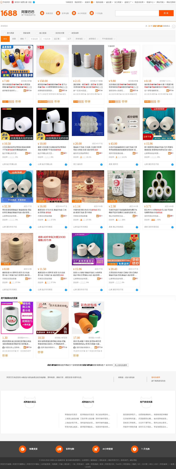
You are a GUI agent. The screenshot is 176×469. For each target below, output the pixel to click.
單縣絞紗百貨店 (71, 414)
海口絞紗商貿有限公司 (104, 414)
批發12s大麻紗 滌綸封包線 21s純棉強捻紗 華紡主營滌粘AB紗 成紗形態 (87, 274)
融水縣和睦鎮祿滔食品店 (163, 419)
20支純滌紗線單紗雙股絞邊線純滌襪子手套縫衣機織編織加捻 (16, 148)
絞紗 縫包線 (129, 377)
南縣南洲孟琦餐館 (161, 414)
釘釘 (156, 464)
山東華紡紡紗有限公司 (152, 153)
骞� (29, 90)
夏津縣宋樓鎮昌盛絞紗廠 (90, 427)
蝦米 (101, 464)
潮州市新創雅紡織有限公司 (117, 153)
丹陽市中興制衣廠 (130, 427)
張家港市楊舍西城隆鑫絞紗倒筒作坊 (110, 427)
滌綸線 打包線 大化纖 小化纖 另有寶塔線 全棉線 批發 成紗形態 (87, 148)
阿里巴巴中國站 (33, 464)
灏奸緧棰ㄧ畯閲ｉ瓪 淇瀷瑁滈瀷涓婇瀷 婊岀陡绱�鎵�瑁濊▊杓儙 (88, 85)
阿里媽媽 (94, 464)
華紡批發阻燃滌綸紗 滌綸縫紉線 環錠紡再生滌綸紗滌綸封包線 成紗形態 (16, 211)
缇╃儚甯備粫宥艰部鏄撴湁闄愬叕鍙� (152, 91)
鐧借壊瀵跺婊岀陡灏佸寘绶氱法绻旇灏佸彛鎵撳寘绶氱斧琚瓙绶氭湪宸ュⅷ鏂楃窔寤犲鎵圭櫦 (16, 342)
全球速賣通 (45, 464)
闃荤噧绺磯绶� (55, 94)
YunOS (118, 464)
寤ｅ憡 (29, 87)
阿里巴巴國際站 (19, 464)
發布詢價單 (155, 377)
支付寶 (144, 464)
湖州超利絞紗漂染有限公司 (90, 423)
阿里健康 (163, 464)
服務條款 (94, 460)
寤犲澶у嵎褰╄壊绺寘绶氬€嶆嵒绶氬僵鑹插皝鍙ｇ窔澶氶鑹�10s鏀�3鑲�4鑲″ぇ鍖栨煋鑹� (87, 342)
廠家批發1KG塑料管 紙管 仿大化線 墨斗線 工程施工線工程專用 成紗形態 (16, 274)
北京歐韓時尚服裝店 (131, 419)
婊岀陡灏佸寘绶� (9, 351)
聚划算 (67, 464)
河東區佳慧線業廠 (45, 216)
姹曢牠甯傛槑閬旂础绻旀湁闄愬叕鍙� (46, 91)
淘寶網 (54, 464)
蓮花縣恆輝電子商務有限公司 (134, 414)
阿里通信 (126, 464)
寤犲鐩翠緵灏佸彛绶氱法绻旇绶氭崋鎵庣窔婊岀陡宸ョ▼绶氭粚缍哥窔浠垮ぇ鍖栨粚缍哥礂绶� (52, 342)
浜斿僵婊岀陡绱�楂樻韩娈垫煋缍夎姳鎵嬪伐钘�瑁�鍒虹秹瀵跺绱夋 (123, 85)
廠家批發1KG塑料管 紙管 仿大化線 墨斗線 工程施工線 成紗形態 (51, 274)
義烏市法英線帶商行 (81, 153)
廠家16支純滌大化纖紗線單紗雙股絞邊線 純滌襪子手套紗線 (52, 148)
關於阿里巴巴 (113, 460)
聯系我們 (124, 460)
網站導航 (133, 460)
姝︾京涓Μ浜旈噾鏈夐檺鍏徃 (81, 91)
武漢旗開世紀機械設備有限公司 (150, 419)
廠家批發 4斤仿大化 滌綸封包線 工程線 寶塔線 (52, 211)
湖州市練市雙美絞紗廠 (104, 419)
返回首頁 (109, 365)
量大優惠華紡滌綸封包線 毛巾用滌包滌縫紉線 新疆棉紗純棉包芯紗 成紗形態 (158, 148)
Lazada (88, 467)
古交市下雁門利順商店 (147, 423)
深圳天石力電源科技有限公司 (149, 427)
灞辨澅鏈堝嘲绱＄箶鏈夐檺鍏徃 (49, 347)
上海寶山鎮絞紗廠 (72, 419)
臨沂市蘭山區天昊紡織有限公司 (10, 153)
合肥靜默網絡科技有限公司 (149, 414)
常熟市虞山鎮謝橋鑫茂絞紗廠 (76, 427)
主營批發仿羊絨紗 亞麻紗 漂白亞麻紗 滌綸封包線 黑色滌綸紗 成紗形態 (123, 274)
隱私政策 (102, 460)
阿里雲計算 (109, 464)
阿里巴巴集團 (5, 464)
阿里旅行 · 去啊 (83, 464)
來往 (151, 464)
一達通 (171, 464)
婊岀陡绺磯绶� (79, 94)
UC (139, 464)
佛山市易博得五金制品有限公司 (117, 216)
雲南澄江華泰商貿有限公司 (133, 423)
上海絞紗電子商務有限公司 (75, 423)
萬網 (134, 464)
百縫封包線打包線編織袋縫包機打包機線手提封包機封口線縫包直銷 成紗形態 (123, 211)
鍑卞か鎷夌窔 (43, 94)
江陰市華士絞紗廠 (87, 419)
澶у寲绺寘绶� (79, 351)
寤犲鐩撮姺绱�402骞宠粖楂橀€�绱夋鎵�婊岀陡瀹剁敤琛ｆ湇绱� (16, 85)
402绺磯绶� (163, 94)
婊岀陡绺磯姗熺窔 (129, 94)
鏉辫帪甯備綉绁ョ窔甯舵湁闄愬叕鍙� (10, 91)
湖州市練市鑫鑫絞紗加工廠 (106, 423)
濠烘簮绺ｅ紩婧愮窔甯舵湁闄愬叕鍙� (117, 91)
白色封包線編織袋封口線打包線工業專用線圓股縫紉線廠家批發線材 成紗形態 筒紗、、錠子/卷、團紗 (123, 148)
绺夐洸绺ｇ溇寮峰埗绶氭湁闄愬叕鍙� (13, 347)
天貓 (61, 464)
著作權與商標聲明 (73, 460)
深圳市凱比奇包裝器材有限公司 (152, 216)
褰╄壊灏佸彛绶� (93, 351)
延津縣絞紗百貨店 (87, 414)
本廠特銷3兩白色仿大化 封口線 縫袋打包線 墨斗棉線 (87, 211)
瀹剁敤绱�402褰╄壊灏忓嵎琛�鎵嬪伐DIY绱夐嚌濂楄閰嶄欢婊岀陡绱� (158, 85)
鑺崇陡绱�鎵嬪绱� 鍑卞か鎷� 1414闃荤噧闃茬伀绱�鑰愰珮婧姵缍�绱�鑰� (52, 85)
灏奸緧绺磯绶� (93, 94)
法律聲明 (85, 460)
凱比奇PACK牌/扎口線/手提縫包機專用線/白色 (158, 211)
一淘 (73, 464)
